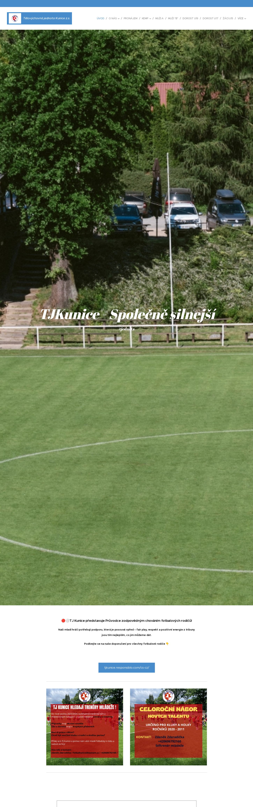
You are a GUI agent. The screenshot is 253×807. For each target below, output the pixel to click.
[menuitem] (100, 18)
